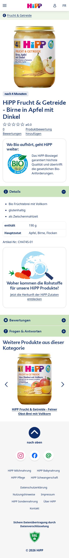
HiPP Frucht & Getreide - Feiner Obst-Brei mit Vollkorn (34, 411)
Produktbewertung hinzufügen (39, 131)
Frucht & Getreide (19, 15)
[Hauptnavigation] (5, 5)
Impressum (48, 494)
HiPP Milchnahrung (19, 470)
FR (64, 5)
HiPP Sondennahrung (25, 501)
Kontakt (34, 508)
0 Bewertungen (12, 131)
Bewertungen (20, 320)
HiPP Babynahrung (48, 470)
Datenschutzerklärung (33, 487)
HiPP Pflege (18, 477)
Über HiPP (49, 501)
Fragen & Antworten (25, 331)
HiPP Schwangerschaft (44, 477)
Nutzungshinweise (24, 494)
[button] (54, 5)
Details (14, 191)
